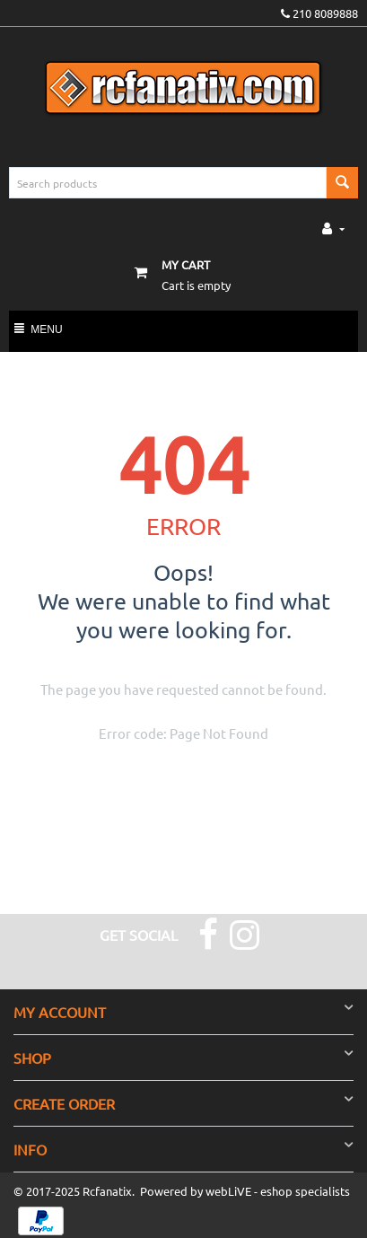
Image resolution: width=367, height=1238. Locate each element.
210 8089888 (319, 13)
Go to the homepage (156, 778)
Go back (247, 778)
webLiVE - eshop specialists (277, 1190)
